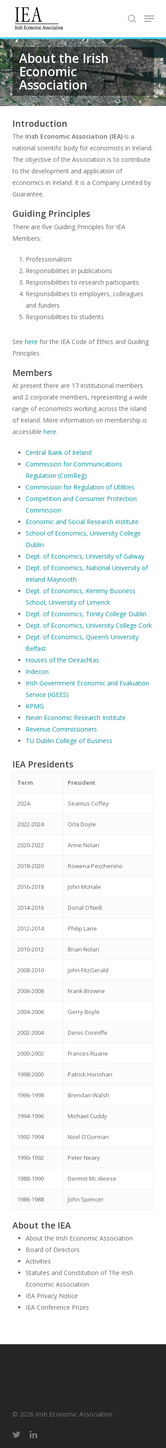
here (31, 341)
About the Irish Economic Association (79, 1238)
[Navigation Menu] (149, 18)
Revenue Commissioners (61, 729)
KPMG (35, 706)
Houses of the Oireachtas (62, 660)
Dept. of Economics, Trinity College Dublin (86, 614)
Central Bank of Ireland (59, 452)
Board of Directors (53, 1249)
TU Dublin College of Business (69, 740)
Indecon (37, 671)
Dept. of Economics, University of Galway (85, 556)
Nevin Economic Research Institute (76, 717)
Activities (38, 1261)
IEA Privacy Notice (52, 1295)
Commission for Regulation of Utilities (80, 487)
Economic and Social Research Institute (82, 521)
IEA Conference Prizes (57, 1307)
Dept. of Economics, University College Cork (90, 625)
